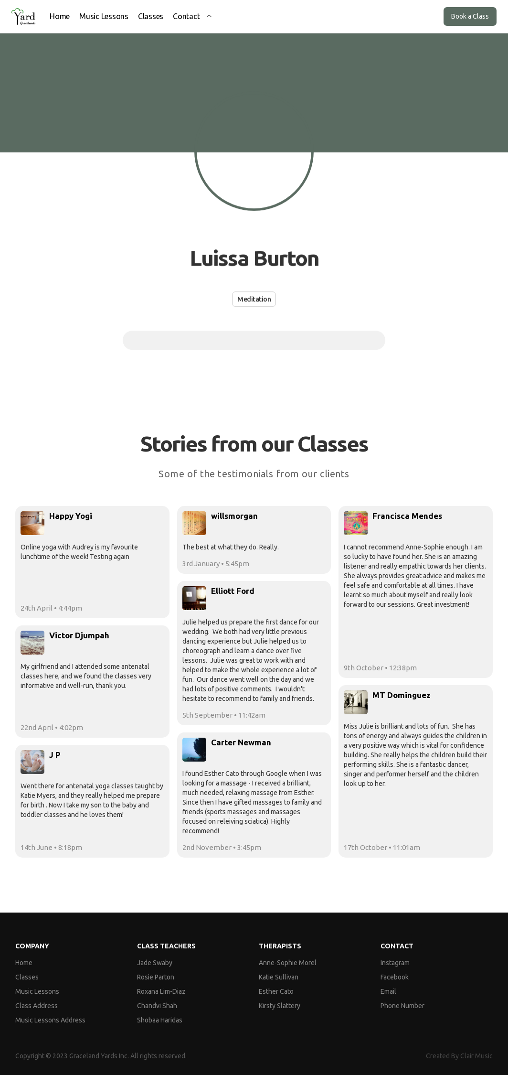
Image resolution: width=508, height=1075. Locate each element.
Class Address (36, 1006)
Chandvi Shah (157, 1006)
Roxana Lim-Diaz (161, 991)
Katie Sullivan (278, 977)
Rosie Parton (155, 977)
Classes (150, 16)
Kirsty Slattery (279, 1006)
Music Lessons (103, 16)
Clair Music (476, 1056)
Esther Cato (276, 991)
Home (60, 16)
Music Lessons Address (50, 1020)
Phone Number (402, 1006)
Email (388, 991)
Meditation (254, 299)
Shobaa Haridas (159, 1020)
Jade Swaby (154, 963)
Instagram (395, 963)
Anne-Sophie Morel (288, 963)
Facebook (395, 977)
